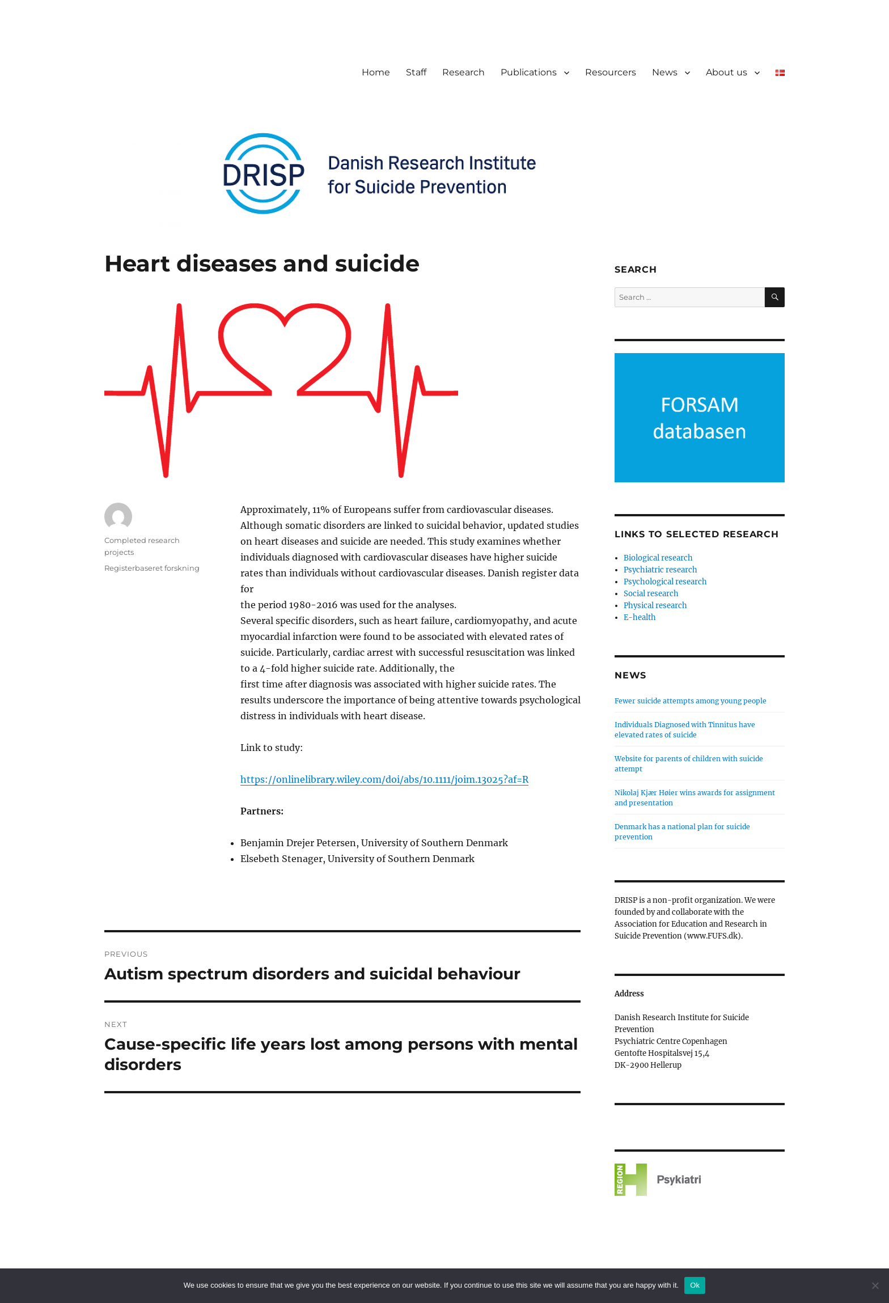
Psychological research (665, 582)
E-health (640, 617)
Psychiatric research (660, 570)
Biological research (658, 558)
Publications (529, 72)
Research (463, 72)
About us (726, 72)
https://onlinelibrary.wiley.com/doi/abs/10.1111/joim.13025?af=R (384, 779)
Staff (416, 72)
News (665, 72)
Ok (695, 1285)
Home (376, 72)
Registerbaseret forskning (152, 567)
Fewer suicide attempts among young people (691, 701)
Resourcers (610, 72)
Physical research (655, 605)
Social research (651, 594)
